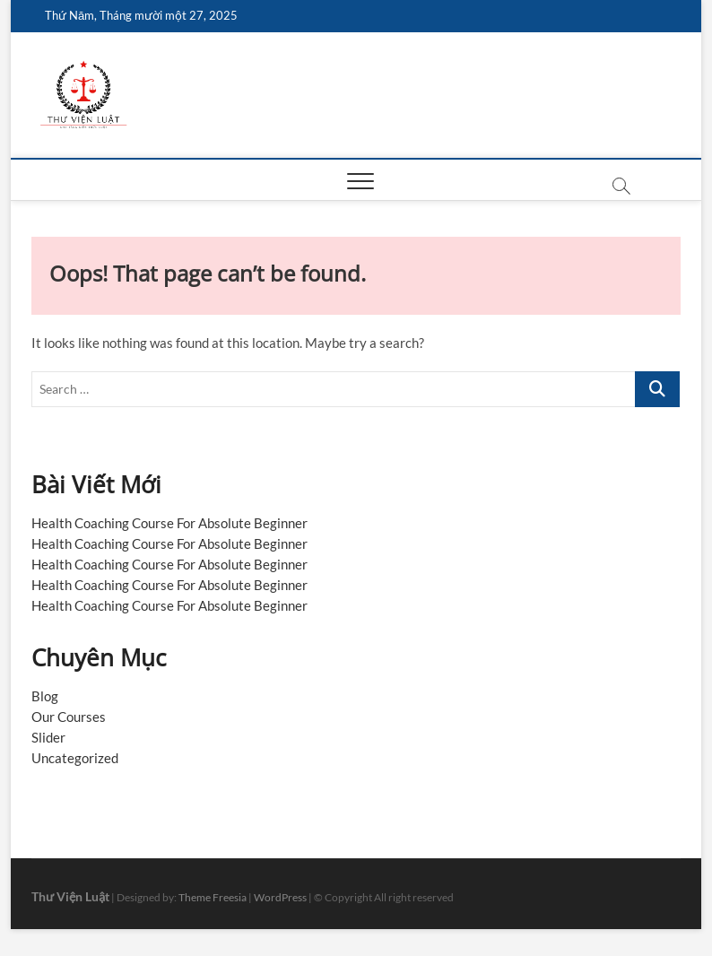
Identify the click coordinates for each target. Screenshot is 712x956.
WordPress (280, 897)
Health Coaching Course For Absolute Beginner (169, 523)
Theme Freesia (212, 897)
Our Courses (68, 716)
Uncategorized (74, 758)
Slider (48, 737)
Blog (44, 696)
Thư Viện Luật (70, 896)
